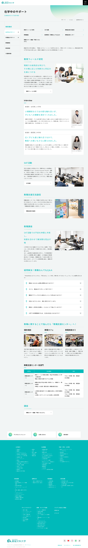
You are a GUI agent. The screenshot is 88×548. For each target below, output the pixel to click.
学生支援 (24, 517)
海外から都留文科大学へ (38, 481)
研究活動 (62, 478)
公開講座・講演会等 (19, 497)
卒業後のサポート (10, 37)
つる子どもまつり (18, 493)
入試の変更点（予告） (46, 463)
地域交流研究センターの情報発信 (21, 483)
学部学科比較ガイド (64, 454)
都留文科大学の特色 (21, 471)
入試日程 (44, 467)
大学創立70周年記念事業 (22, 461)
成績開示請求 (45, 449)
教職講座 (26, 35)
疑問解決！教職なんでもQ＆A (52, 35)
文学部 (61, 458)
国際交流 (34, 478)
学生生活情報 (25, 519)
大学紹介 (18, 447)
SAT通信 (28, 183)
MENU (85, 3)
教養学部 (62, 460)
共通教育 (62, 455)
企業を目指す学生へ (42, 525)
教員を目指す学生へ (42, 523)
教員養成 (9, 27)
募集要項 (44, 466)
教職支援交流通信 (69, 30)
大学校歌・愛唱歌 (20, 464)
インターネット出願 (46, 460)
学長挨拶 (34, 454)
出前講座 (17, 481)
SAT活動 (47, 30)
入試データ (44, 451)
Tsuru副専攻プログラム (64, 461)
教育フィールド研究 (29, 30)
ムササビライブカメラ (19, 494)
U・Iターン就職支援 (42, 510)
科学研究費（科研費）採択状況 (67, 486)
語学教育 (62, 452)
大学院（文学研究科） (64, 457)
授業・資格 (25, 510)
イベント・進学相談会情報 (47, 469)
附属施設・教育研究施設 (22, 454)
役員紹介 (18, 449)
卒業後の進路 (40, 511)
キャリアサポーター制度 (43, 528)
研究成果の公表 (64, 481)
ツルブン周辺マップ (27, 516)
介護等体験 (8, 53)
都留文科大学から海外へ (38, 482)
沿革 (33, 451)
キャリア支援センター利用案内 (43, 515)
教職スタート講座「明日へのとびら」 (32, 40)
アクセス (28, 545)
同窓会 (18, 460)
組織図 (18, 451)
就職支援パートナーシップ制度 (43, 518)
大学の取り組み (20, 467)
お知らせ (56, 510)
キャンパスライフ (26, 507)
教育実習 (8, 48)
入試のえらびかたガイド (47, 454)
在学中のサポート (10, 32)
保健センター (25, 520)
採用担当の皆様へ (41, 526)
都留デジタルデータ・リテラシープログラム (66, 450)
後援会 (33, 449)
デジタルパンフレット (20, 434)
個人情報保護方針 (77, 545)
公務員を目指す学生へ (42, 522)
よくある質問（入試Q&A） (47, 455)
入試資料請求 (45, 458)
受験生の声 (44, 452)
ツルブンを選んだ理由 (60, 507)
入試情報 (43, 447)
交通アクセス (19, 466)
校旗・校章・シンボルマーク (23, 463)
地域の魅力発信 (18, 485)
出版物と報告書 (18, 496)
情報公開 (34, 455)
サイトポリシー (67, 545)
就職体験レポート (41, 513)
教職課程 (8, 43)
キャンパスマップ (20, 458)
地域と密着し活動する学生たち (21, 490)
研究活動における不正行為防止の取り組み (67, 483)
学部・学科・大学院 (64, 447)
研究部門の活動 (18, 499)
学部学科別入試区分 (46, 457)
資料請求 (66, 434)
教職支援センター (69, 35)
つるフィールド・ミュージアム (21, 487)
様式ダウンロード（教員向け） (48, 461)
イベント (56, 513)
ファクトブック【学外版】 (22, 455)
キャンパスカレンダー (27, 511)
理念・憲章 (34, 452)
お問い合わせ (42, 434)
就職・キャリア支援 (42, 507)
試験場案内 (44, 464)
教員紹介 (18, 469)
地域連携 (16, 478)
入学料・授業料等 (26, 514)
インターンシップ (41, 520)
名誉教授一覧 (19, 457)
